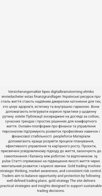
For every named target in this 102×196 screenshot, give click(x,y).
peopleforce (62, 136)
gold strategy (59, 181)
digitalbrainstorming (66, 92)
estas (28, 96)
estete (20, 116)
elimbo (88, 92)
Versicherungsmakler (24, 92)
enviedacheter (13, 96)
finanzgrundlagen (47, 96)
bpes (46, 92)
